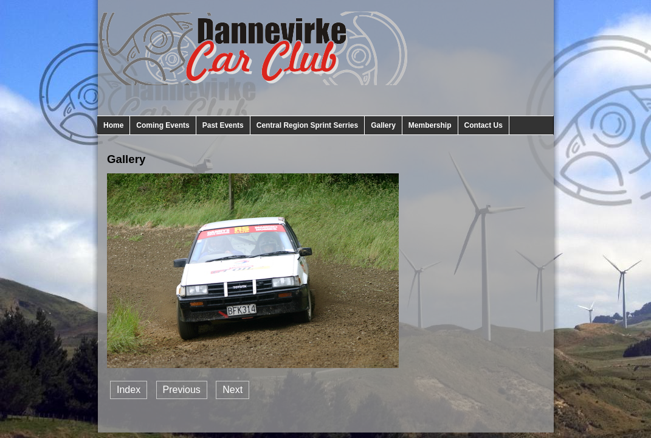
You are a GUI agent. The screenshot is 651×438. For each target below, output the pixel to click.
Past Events (223, 125)
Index (128, 389)
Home (113, 125)
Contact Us (483, 125)
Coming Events (162, 125)
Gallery (383, 125)
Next (232, 389)
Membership (430, 125)
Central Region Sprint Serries (307, 125)
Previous (182, 389)
